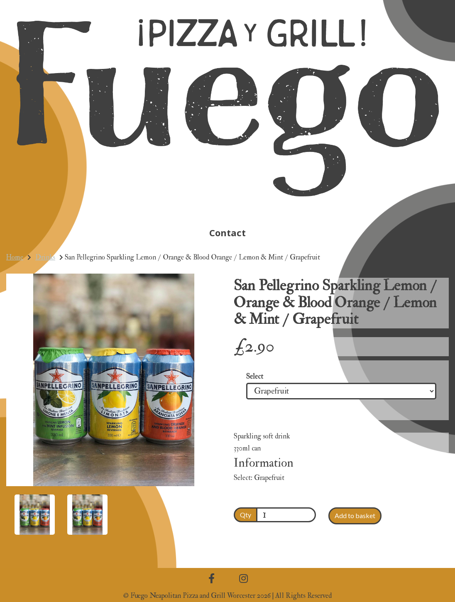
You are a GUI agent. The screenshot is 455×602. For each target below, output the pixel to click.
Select (254, 377)
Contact (227, 232)
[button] (26, 433)
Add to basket (355, 515)
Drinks (45, 257)
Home (14, 257)
